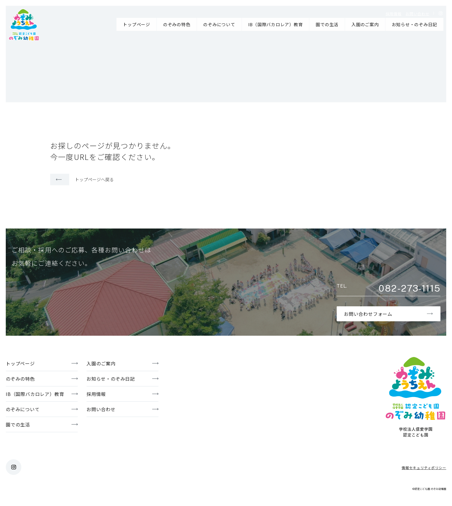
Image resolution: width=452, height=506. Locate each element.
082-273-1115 (409, 288)
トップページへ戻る (94, 179)
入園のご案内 (365, 24)
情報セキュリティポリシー (424, 467)
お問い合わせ (417, 13)
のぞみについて (219, 24)
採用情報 (394, 13)
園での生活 (327, 24)
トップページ (136, 24)
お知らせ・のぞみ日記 (414, 24)
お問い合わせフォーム (368, 313)
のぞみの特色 (177, 24)
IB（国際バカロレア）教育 (275, 24)
